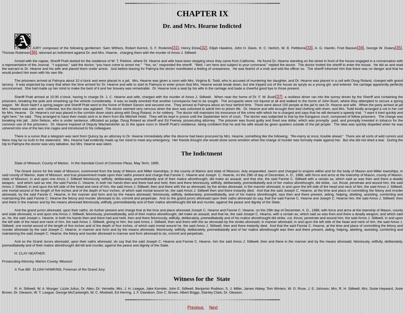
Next (213, 307)
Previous (196, 307)
